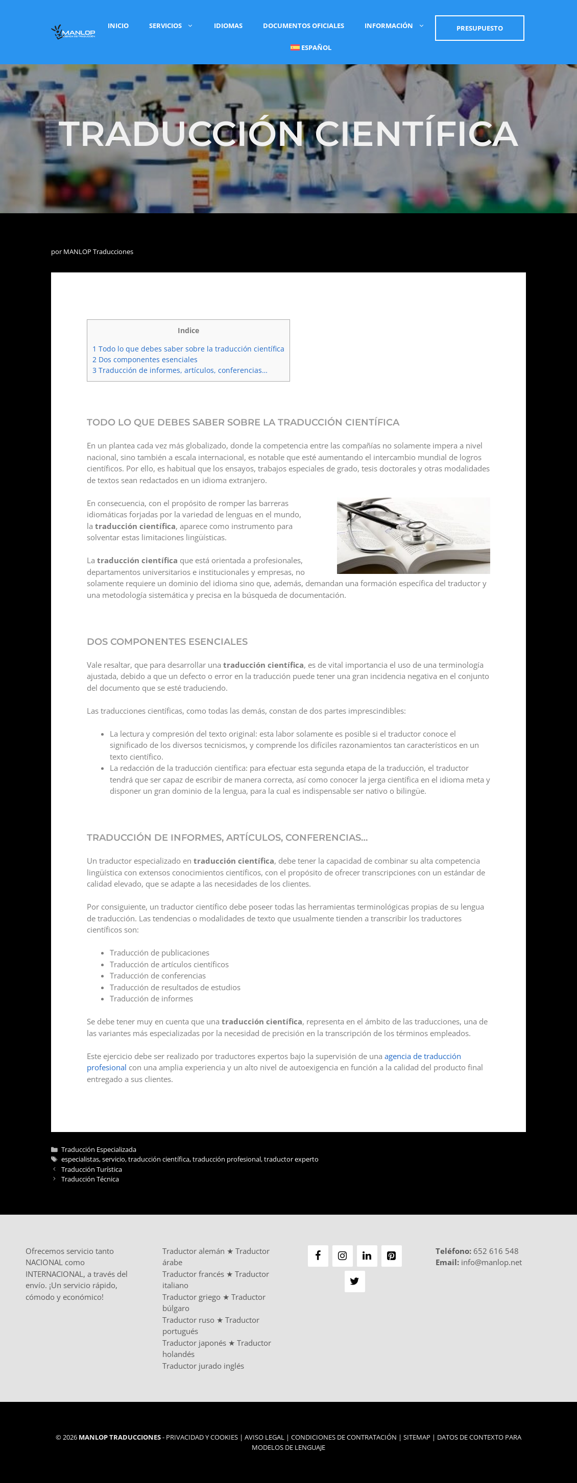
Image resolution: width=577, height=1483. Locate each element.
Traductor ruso (188, 1320)
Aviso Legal (264, 1437)
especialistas (80, 1159)
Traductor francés (193, 1274)
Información (400, 25)
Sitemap (416, 1437)
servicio (113, 1159)
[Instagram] (342, 1256)
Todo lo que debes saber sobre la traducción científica (188, 349)
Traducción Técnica (90, 1179)
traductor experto (291, 1159)
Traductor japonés (194, 1343)
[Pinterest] (391, 1256)
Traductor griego (191, 1297)
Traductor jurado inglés (203, 1366)
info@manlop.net (491, 1262)
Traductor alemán (193, 1251)
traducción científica (158, 1159)
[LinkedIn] (367, 1256)
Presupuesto (479, 28)
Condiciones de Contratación (344, 1437)
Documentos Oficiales (303, 25)
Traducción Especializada (98, 1149)
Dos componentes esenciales (145, 359)
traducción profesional (227, 1159)
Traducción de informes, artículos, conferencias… (180, 370)
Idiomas (228, 25)
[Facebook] (318, 1256)
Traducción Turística (91, 1169)
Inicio (118, 25)
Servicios (176, 25)
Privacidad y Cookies (202, 1437)
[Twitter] (355, 1281)
